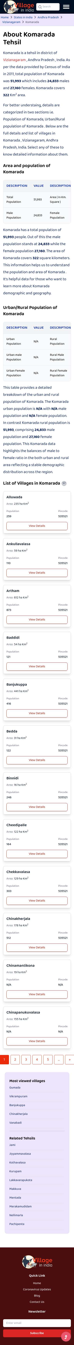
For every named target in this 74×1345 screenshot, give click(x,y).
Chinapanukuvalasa (23, 1012)
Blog (37, 1295)
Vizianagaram (11, 22)
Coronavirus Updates (37, 1289)
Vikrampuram (18, 1096)
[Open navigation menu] (66, 6)
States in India (23, 17)
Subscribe (37, 1333)
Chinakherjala (18, 919)
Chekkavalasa (18, 872)
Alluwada (14, 497)
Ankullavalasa (18, 544)
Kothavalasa (17, 1162)
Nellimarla (16, 1215)
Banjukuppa (16, 684)
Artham (12, 591)
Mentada (15, 1197)
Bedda (11, 731)
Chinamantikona (20, 965)
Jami (12, 1145)
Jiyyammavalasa (20, 1153)
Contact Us (37, 1302)
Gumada (14, 1087)
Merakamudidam (20, 1206)
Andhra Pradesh (48, 17)
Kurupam (15, 1171)
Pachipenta (16, 1224)
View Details (37, 526)
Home (5, 17)
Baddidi (12, 638)
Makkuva (15, 1189)
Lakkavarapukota (20, 1180)
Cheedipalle (16, 825)
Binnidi (12, 778)
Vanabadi (15, 1122)
